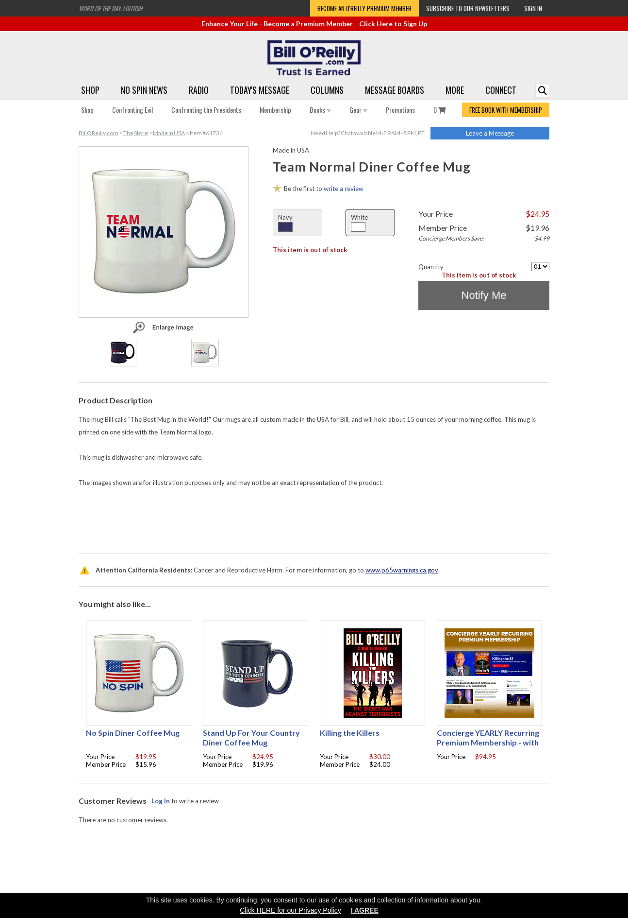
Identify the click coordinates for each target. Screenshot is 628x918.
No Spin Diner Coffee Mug (133, 732)
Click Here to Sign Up (393, 23)
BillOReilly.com (98, 133)
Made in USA (169, 133)
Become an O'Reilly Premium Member (364, 8)
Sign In (533, 8)
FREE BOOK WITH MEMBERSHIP (505, 110)
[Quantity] (540, 266)
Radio (199, 90)
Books (320, 109)
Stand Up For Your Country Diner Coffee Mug (251, 737)
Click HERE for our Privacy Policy (290, 910)
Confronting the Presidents (206, 109)
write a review (344, 188)
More (455, 90)
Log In (160, 801)
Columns (327, 90)
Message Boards (394, 90)
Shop (90, 90)
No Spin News (144, 90)
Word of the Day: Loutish (110, 8)
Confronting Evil (132, 109)
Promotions (400, 109)
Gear (358, 109)
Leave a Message (490, 133)
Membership (275, 109)
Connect (500, 90)
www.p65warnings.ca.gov (401, 570)
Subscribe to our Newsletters (468, 8)
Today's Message (259, 90)
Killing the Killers (350, 732)
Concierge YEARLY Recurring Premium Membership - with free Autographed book (488, 742)
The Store (135, 133)
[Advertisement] (314, 518)
